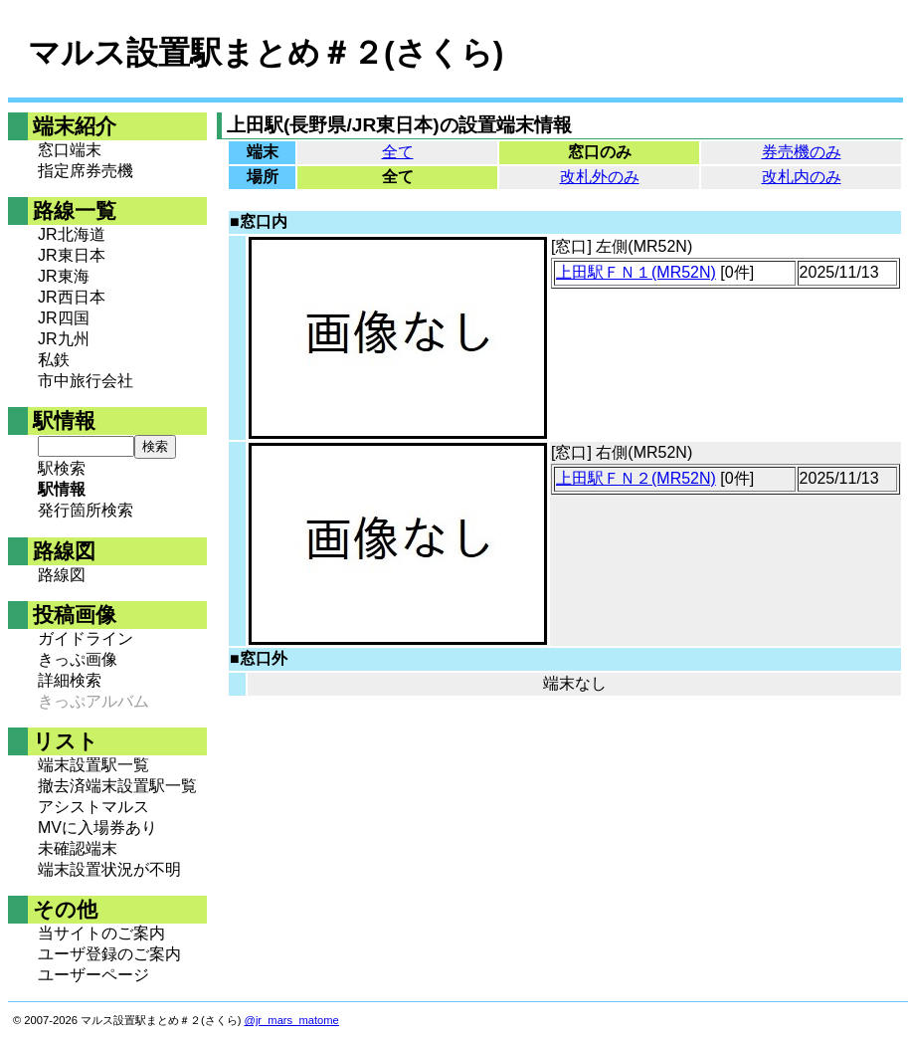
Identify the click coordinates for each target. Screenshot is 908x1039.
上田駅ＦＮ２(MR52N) (636, 478)
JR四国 (64, 318)
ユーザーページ (93, 974)
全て (398, 151)
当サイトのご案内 (101, 933)
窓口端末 (69, 149)
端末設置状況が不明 (109, 869)
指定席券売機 (85, 170)
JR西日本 (71, 297)
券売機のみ (801, 151)
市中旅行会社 (85, 380)
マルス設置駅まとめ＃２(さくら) (265, 53)
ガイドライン (85, 638)
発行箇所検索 (85, 510)
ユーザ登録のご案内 (109, 953)
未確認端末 (77, 848)
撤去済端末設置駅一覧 (117, 785)
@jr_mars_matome (292, 1020)
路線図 (62, 574)
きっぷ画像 (77, 659)
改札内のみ (801, 176)
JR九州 (64, 338)
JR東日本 (71, 255)
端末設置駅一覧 (93, 764)
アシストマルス (93, 806)
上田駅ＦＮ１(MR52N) (636, 272)
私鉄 (54, 359)
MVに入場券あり (97, 827)
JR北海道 (71, 234)
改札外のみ (599, 176)
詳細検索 (69, 680)
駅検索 (62, 468)
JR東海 (64, 276)
